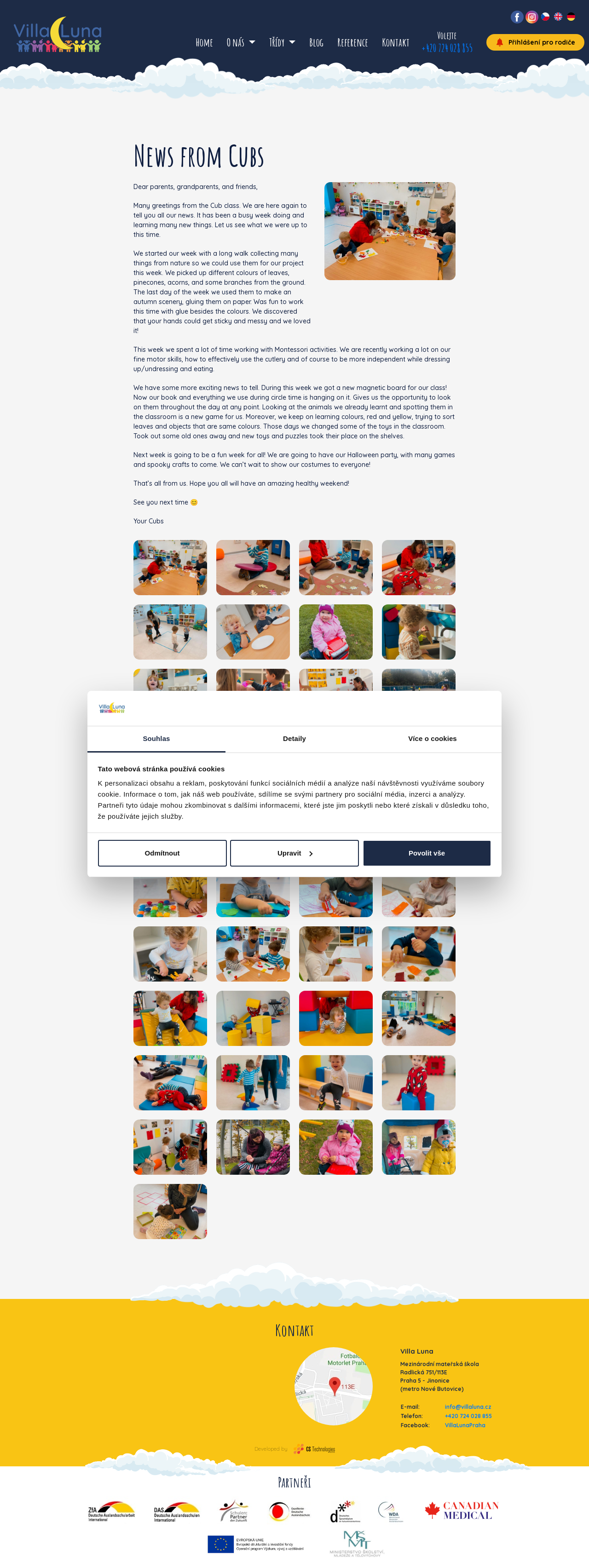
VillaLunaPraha (465, 1425)
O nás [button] (236, 42)
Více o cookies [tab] (432, 738)
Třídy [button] (277, 42)
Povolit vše (427, 853)
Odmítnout (162, 853)
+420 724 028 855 (447, 48)
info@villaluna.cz (468, 1406)
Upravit (294, 853)
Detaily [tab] (294, 738)
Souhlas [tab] (156, 738)
